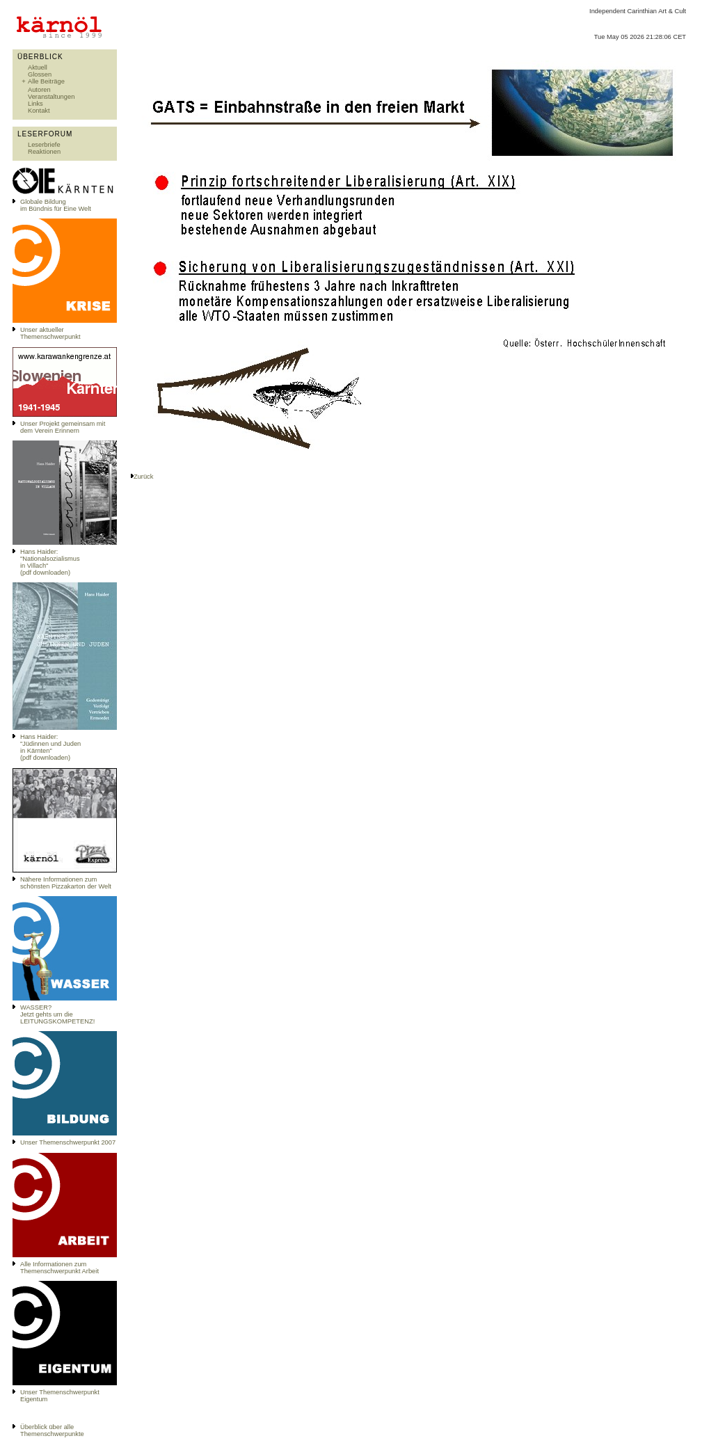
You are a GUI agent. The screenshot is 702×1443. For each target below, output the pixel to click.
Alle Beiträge (46, 81)
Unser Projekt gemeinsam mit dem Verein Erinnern (62, 427)
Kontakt (39, 110)
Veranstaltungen (51, 96)
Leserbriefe (44, 144)
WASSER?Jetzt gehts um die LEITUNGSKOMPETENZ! (57, 1014)
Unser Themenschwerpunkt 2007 (67, 1142)
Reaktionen (44, 151)
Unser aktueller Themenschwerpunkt (50, 333)
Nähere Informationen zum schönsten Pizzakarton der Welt (65, 883)
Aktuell (37, 67)
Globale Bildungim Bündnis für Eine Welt (55, 205)
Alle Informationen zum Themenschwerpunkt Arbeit (59, 1268)
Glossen (39, 74)
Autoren (39, 89)
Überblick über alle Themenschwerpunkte (52, 1430)
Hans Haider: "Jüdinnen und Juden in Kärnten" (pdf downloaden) (50, 747)
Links (35, 103)
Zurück (144, 476)
